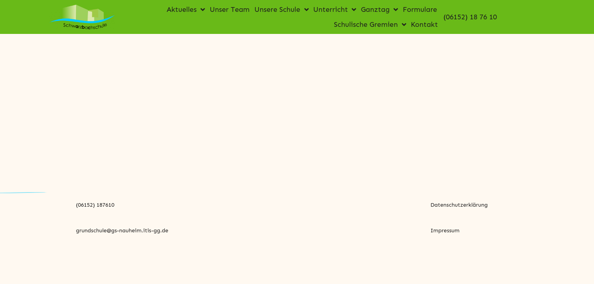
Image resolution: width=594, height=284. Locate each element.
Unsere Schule (281, 9)
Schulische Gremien (370, 24)
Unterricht (334, 9)
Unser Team (229, 9)
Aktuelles (186, 9)
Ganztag (379, 9)
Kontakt (424, 24)
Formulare (420, 9)
